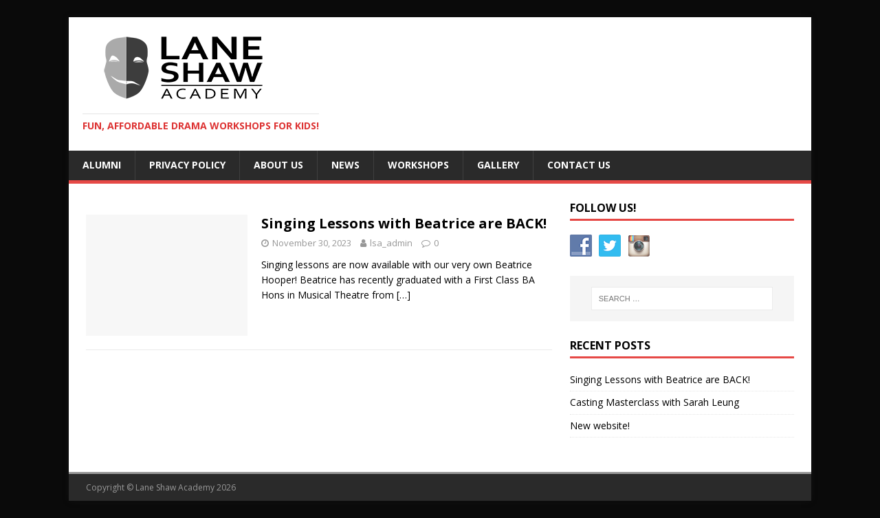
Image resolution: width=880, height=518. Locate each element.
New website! (600, 425)
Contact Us (578, 164)
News (345, 164)
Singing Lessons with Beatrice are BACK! (404, 223)
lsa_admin (391, 243)
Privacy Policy (187, 164)
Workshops (418, 164)
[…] (403, 294)
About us (278, 164)
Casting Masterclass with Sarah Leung (654, 402)
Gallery (498, 164)
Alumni (101, 164)
